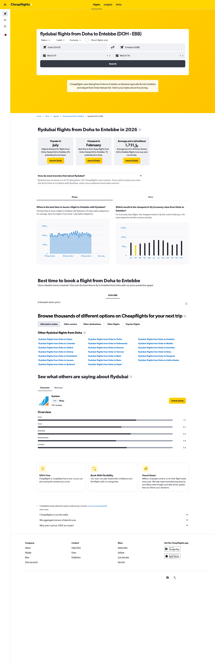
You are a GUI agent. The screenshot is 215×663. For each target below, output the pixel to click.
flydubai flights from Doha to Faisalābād (57, 356)
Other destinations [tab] (92, 324)
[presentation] (139, 129)
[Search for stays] (5, 20)
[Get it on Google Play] (172, 549)
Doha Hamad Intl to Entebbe (73, 116)
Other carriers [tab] (70, 324)
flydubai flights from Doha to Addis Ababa (158, 360)
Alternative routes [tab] (49, 324)
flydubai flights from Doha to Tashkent (56, 364)
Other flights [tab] (113, 324)
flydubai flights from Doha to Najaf (105, 364)
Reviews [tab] (58, 387)
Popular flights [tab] (133, 324)
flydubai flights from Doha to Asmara (56, 360)
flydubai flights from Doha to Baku (154, 352)
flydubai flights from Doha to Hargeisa (156, 356)
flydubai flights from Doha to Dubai (55, 339)
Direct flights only (99, 40)
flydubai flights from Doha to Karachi (106, 347)
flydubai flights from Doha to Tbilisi (105, 339)
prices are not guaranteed (97, 506)
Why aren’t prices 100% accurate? (114, 525)
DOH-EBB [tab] (112, 295)
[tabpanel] (113, 237)
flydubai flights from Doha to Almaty (55, 352)
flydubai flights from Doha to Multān (155, 343)
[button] (5, 4)
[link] (55, 161)
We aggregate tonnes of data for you (114, 520)
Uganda (56, 116)
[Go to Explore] (5, 26)
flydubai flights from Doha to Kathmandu (108, 343)
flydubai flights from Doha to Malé (104, 356)
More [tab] (150, 197)
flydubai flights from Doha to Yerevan (106, 352)
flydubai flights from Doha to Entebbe (156, 339)
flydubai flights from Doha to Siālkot (55, 347)
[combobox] (46, 40)
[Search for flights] (5, 14)
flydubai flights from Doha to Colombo (56, 343)
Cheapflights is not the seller (114, 514)
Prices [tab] (74, 197)
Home (39, 116)
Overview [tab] (45, 387)
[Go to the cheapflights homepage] (22, 4)
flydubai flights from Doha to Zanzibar (156, 347)
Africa (47, 116)
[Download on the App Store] (172, 556)
